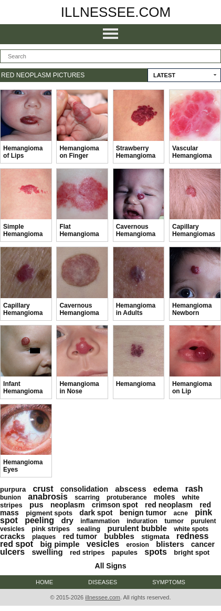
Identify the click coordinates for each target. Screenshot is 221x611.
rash (194, 488)
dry (67, 520)
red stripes (87, 552)
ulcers (12, 551)
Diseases (102, 582)
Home (44, 582)
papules (125, 552)
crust (43, 488)
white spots (191, 529)
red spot (16, 543)
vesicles (103, 543)
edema (165, 488)
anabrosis (48, 496)
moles (164, 497)
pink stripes (50, 529)
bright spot (191, 552)
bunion (10, 497)
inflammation (100, 521)
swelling (46, 551)
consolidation (84, 489)
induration (142, 521)
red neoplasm (169, 505)
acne (180, 513)
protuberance (127, 497)
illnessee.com (116, 12)
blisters (170, 543)
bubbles (119, 536)
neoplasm (67, 505)
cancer (203, 544)
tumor (174, 521)
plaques (44, 537)
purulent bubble (137, 528)
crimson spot (115, 505)
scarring (87, 497)
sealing (88, 529)
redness (192, 536)
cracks (12, 536)
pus (36, 504)
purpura (13, 489)
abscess (130, 488)
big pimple (59, 543)
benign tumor (143, 512)
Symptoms (168, 582)
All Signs (111, 566)
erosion (137, 544)
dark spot (95, 512)
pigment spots (49, 513)
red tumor (80, 536)
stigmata (155, 537)
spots (155, 551)
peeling (39, 520)
